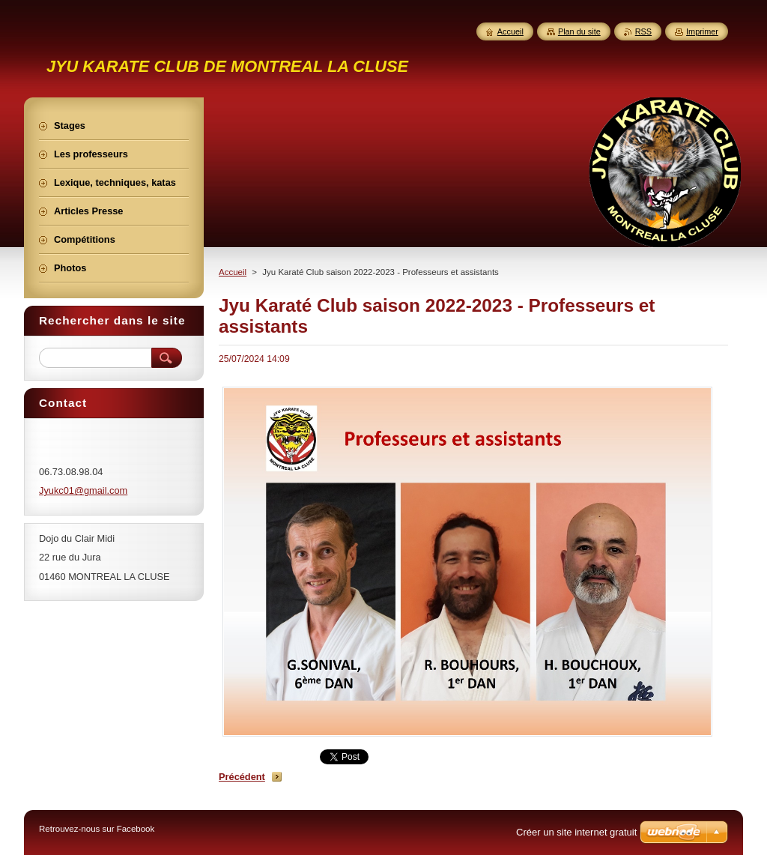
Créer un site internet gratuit (576, 832)
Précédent (242, 776)
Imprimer (702, 31)
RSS (643, 31)
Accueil (232, 272)
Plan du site (579, 31)
